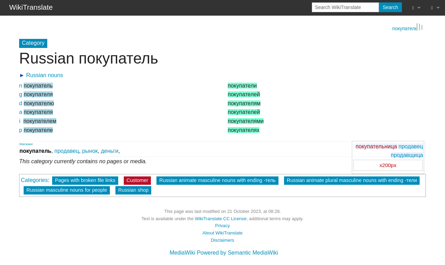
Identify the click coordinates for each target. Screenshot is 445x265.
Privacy (222, 225)
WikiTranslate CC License (220, 218)
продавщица (407, 155)
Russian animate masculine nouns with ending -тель (217, 180)
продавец (410, 146)
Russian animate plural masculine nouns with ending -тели (352, 180)
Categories (34, 180)
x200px (388, 165)
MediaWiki (182, 252)
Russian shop (133, 189)
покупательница (376, 146)
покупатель (405, 28)
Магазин (25, 143)
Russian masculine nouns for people (66, 189)
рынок (90, 151)
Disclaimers (222, 239)
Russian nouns (44, 75)
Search (390, 7)
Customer (137, 180)
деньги (109, 151)
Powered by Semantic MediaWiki (237, 252)
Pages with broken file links (85, 180)
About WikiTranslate (222, 232)
